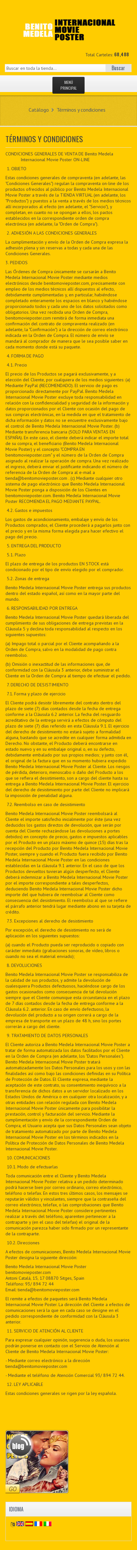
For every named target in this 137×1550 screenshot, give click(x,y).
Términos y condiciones (81, 110)
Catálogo (39, 110)
